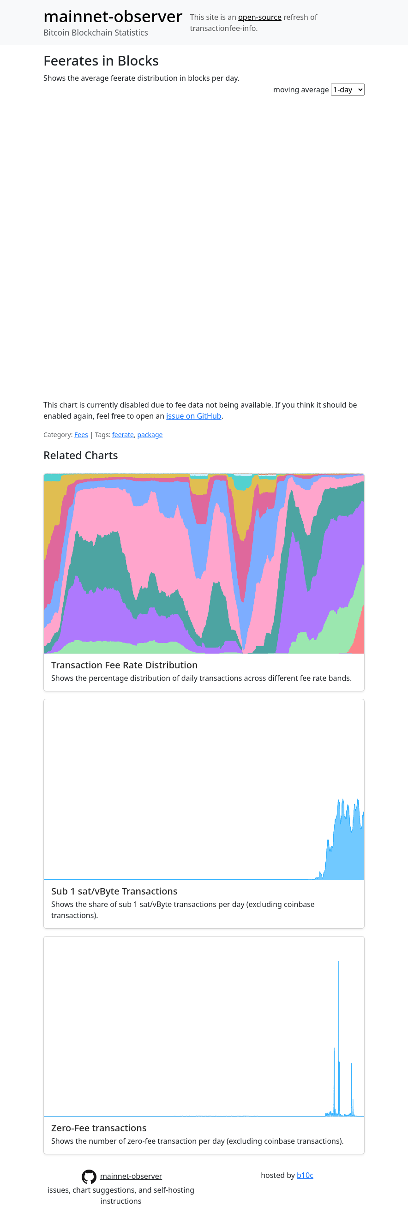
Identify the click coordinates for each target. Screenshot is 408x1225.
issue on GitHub (193, 416)
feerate (123, 434)
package (149, 434)
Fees (81, 434)
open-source (260, 17)
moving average (301, 89)
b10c (305, 1175)
